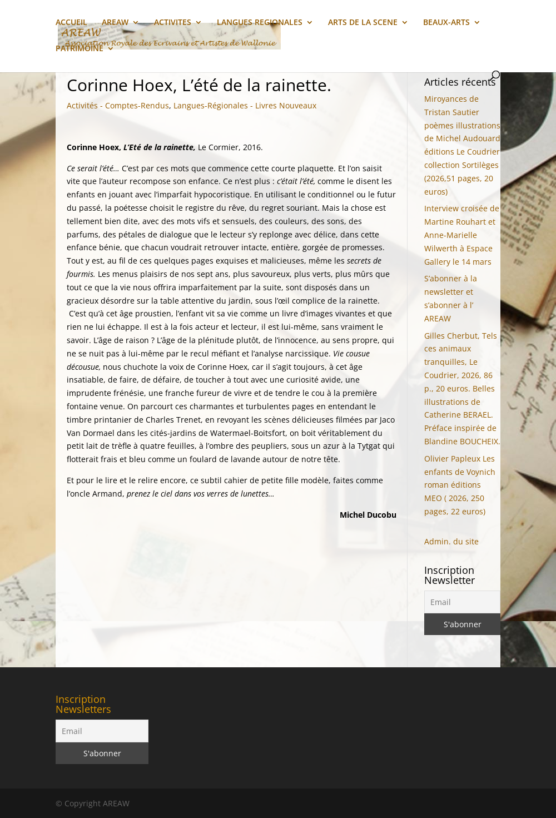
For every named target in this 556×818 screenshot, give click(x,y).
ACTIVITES (172, 22)
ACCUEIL (71, 22)
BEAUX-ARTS (446, 22)
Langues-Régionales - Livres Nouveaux (244, 105)
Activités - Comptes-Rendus (118, 105)
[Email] (462, 602)
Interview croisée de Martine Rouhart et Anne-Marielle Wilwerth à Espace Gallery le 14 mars (461, 234)
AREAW (115, 22)
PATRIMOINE (79, 48)
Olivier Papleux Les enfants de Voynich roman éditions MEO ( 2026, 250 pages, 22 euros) (459, 485)
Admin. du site (451, 541)
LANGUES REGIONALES (259, 22)
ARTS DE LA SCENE (363, 22)
